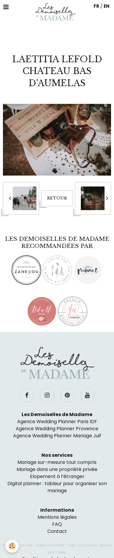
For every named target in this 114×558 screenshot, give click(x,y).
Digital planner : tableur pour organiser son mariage (57, 487)
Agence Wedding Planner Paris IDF (57, 421)
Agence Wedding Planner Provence (57, 428)
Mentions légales (57, 517)
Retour (57, 198)
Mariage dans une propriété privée (57, 469)
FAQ (57, 524)
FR (96, 6)
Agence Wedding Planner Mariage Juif (57, 435)
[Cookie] (12, 546)
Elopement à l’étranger (57, 476)
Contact (57, 531)
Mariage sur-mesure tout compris (57, 462)
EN (107, 6)
